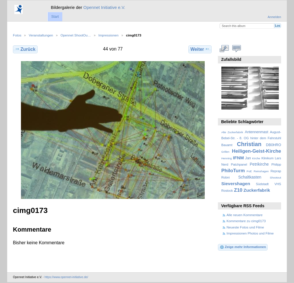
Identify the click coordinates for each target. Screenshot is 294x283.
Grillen (225, 151)
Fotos (17, 35)
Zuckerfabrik (256, 190)
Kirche (256, 158)
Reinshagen (261, 171)
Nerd (224, 164)
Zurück (25, 49)
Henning (226, 158)
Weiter (200, 49)
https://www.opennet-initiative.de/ (66, 277)
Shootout (275, 177)
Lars (278, 158)
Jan (248, 158)
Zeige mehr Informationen (243, 247)
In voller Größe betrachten (224, 48)
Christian (249, 144)
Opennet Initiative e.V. (104, 7)
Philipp (276, 164)
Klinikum (267, 158)
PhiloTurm (233, 170)
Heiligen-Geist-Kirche (256, 151)
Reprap (275, 171)
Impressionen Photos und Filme (250, 233)
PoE (249, 171)
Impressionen (108, 35)
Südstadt (262, 184)
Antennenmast (256, 132)
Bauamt (227, 145)
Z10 (238, 190)
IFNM (238, 157)
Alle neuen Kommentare (244, 215)
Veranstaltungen (41, 35)
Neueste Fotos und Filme (245, 227)
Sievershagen (235, 183)
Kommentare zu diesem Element (237, 48)
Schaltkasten (249, 177)
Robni (225, 177)
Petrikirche (259, 164)
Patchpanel (239, 164)
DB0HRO (273, 145)
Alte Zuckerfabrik (232, 132)
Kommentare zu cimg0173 (246, 221)
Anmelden (274, 17)
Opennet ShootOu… (76, 35)
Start (55, 17)
